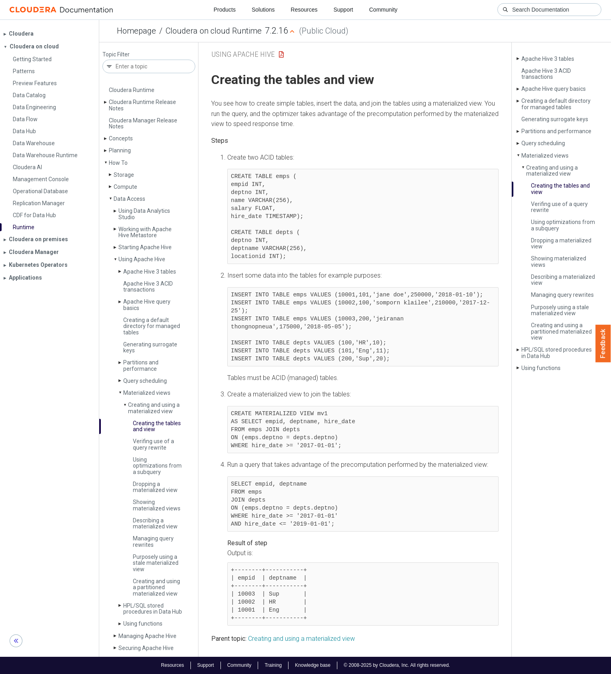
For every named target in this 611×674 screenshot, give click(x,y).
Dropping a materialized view (155, 487)
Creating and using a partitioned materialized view (156, 587)
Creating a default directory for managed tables (151, 326)
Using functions (142, 623)
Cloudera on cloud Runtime (214, 31)
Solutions (263, 9)
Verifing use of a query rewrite (153, 444)
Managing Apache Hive (147, 636)
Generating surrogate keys (150, 347)
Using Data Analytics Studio (144, 214)
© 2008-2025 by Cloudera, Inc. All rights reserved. (397, 665)
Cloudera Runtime (131, 90)
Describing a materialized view (155, 523)
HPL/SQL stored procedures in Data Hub (152, 608)
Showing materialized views (156, 505)
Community (383, 9)
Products (225, 9)
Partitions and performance (140, 365)
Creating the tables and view (157, 426)
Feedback (603, 343)
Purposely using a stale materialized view (155, 563)
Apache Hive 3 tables (149, 271)
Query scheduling (145, 381)
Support (343, 9)
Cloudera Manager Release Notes (143, 123)
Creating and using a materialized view (154, 408)
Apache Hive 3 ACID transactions (148, 286)
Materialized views (146, 393)
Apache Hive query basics (146, 304)
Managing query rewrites (153, 541)
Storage (124, 175)
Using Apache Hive (141, 259)
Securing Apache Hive (146, 648)
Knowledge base (313, 665)
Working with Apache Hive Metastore (145, 232)
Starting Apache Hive (145, 247)
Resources (304, 9)
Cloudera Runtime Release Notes (142, 105)
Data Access (129, 199)
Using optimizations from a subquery (157, 465)
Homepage (136, 31)
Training (273, 665)
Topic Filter (116, 55)
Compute (125, 187)
